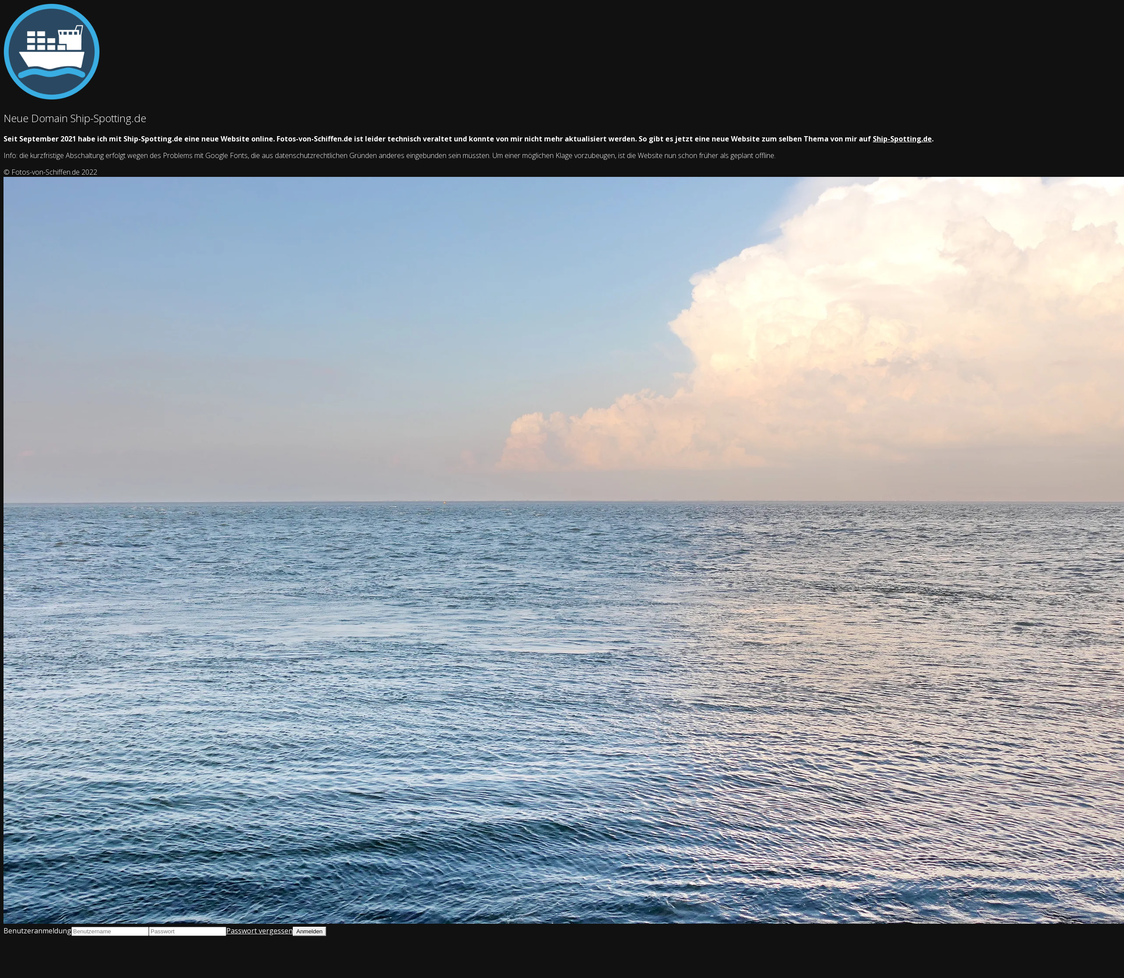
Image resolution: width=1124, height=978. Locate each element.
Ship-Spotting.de (902, 139)
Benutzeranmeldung (37, 931)
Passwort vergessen (259, 931)
